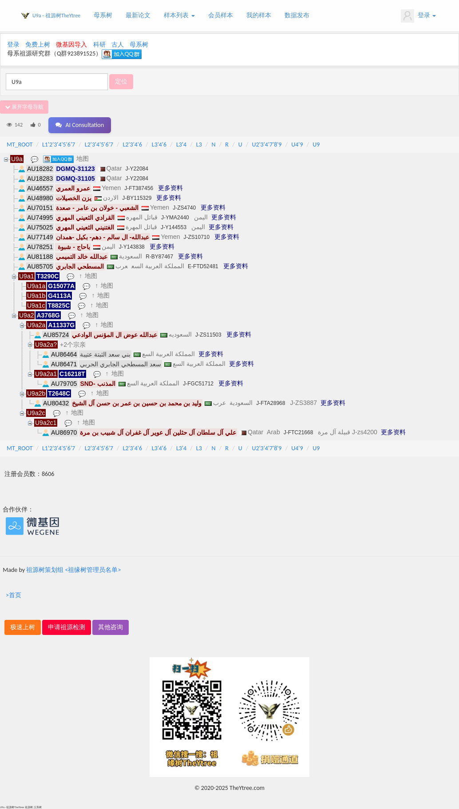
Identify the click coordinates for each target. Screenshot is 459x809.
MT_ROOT (19, 144)
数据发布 (297, 15)
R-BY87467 (159, 257)
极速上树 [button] (22, 627)
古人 (117, 44)
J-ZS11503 (208, 335)
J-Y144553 (173, 227)
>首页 (13, 595)
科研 (99, 44)
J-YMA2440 (175, 217)
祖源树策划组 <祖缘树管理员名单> (73, 570)
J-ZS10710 (196, 237)
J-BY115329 (136, 198)
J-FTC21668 (298, 432)
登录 (418, 16)
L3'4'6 (159, 144)
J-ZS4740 (184, 208)
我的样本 (258, 15)
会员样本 (220, 15)
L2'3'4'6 (132, 144)
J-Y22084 (137, 169)
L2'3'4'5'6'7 (99, 144)
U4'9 (297, 144)
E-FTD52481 (203, 266)
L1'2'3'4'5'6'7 (58, 144)
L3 (199, 144)
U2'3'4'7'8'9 (266, 144)
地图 (82, 158)
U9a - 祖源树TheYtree (56, 15)
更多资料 (170, 187)
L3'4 (181, 144)
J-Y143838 (132, 247)
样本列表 (179, 15)
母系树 (103, 15)
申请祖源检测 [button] (66, 627)
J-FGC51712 (198, 384)
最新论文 (138, 15)
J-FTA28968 (270, 403)
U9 (316, 144)
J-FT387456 (138, 188)
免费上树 (37, 44)
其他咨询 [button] (110, 627)
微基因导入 (71, 44)
